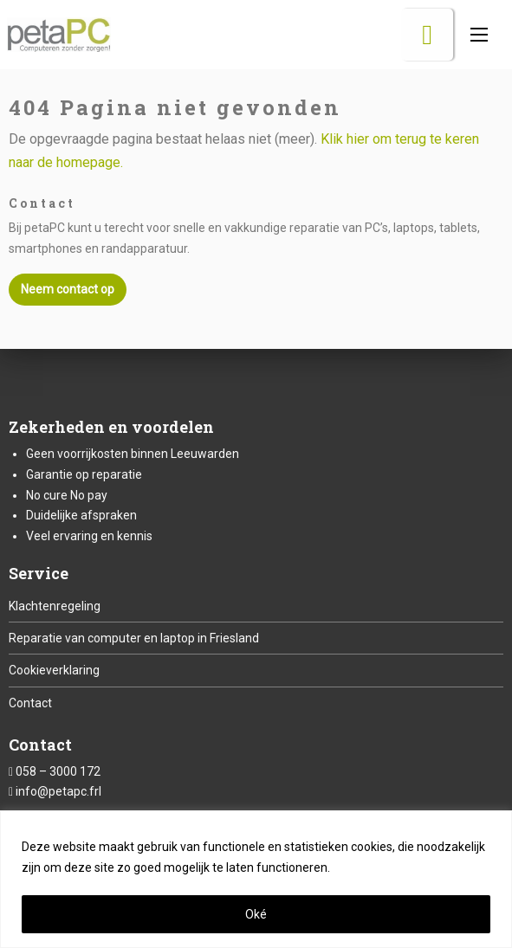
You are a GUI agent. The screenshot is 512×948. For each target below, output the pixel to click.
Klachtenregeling (54, 606)
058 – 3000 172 (58, 771)
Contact (30, 703)
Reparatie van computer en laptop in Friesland (134, 638)
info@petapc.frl (58, 791)
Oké (256, 914)
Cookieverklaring (54, 670)
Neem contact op (67, 289)
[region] (256, 879)
